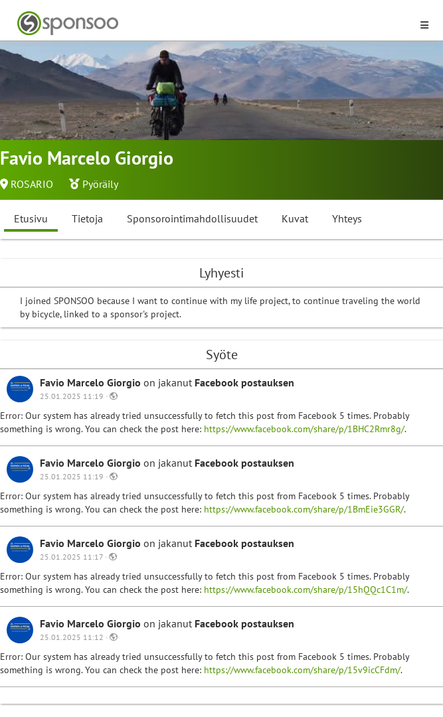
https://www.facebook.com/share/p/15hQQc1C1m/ (305, 590)
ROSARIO (32, 184)
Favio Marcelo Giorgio (91, 382)
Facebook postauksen (244, 382)
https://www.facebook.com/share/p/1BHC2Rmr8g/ (304, 429)
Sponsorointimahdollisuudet (192, 218)
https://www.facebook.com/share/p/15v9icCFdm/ (302, 670)
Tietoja (87, 218)
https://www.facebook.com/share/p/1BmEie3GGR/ (304, 509)
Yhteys (347, 218)
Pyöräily (100, 184)
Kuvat (295, 218)
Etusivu (31, 218)
